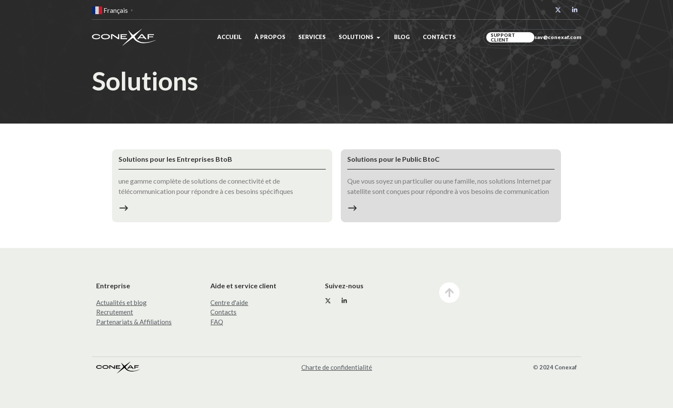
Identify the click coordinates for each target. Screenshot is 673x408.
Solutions (356, 36)
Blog (402, 36)
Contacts (439, 36)
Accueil (229, 36)
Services (312, 36)
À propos (270, 36)
